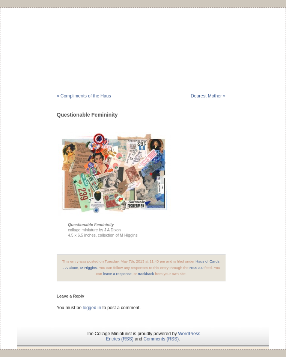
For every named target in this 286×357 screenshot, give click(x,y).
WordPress (189, 333)
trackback (146, 274)
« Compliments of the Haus (84, 96)
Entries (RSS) (119, 339)
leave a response (117, 274)
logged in (92, 307)
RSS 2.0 (196, 268)
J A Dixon (70, 268)
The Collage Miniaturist (143, 39)
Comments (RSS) (161, 339)
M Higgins (88, 268)
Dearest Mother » (208, 96)
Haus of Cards (208, 261)
